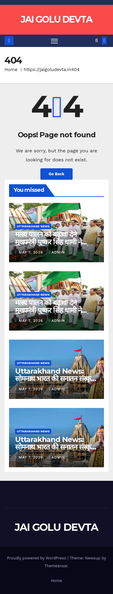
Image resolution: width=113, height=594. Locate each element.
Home (11, 69)
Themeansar (55, 566)
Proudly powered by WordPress (37, 558)
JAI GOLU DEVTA (56, 19)
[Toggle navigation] (54, 41)
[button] (96, 40)
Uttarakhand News (33, 226)
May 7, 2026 (31, 252)
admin (57, 252)
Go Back (56, 174)
